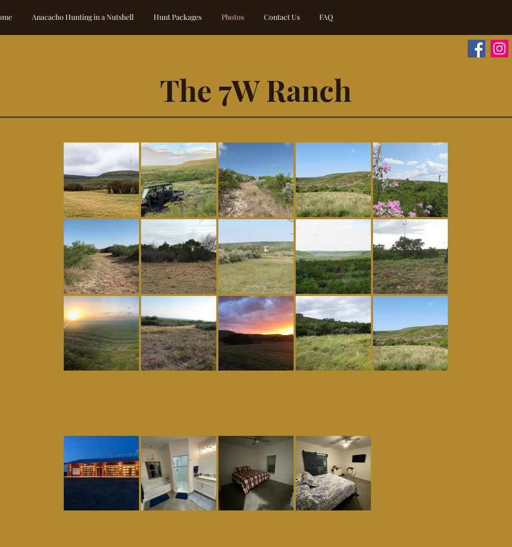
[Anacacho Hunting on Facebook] (476, 48)
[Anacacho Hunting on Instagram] (499, 48)
